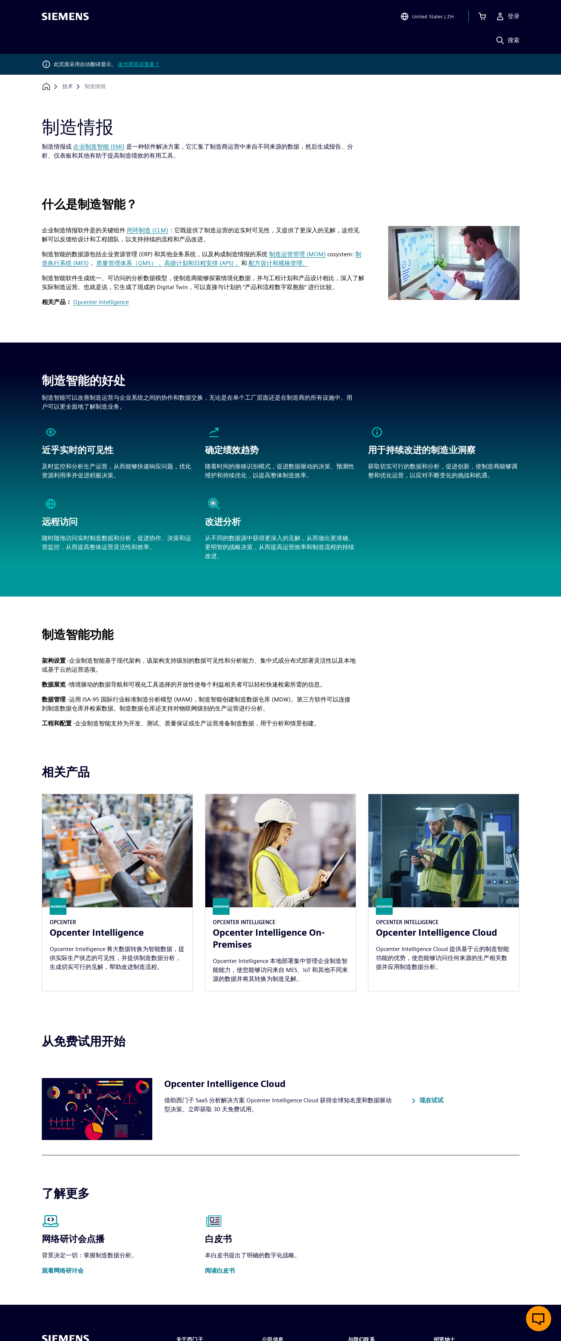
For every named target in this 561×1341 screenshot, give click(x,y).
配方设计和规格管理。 (278, 263)
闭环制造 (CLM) (147, 230)
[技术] (67, 87)
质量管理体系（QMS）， (129, 263)
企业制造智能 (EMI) (99, 146)
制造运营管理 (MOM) (297, 254)
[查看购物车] (482, 16)
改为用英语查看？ (139, 64)
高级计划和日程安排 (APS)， (202, 263)
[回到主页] (46, 86)
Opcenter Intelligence (101, 302)
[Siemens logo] (65, 16)
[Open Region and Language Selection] (426, 16)
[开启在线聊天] (539, 1319)
